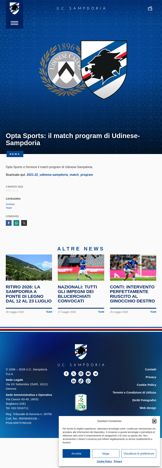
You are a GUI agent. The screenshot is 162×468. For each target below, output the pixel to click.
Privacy (118, 461)
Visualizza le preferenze (138, 453)
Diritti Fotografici (144, 400)
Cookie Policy (104, 461)
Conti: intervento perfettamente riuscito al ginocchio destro (132, 294)
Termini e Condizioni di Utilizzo (134, 393)
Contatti (150, 369)
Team (9, 207)
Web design (148, 408)
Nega (105, 453)
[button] (154, 421)
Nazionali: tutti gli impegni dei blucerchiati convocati (77, 294)
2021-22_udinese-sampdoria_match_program (60, 174)
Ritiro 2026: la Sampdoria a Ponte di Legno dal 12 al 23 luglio (29, 294)
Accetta (76, 453)
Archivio (10, 204)
